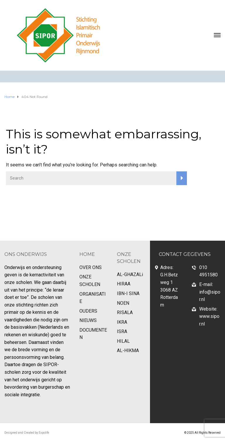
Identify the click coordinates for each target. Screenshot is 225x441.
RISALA (125, 312)
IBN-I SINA (128, 293)
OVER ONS (90, 267)
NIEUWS (88, 320)
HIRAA (123, 284)
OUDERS (88, 311)
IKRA (122, 322)
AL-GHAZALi (130, 274)
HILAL (123, 341)
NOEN (123, 303)
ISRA (122, 331)
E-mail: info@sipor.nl (209, 292)
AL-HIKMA (128, 350)
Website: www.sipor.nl (209, 316)
